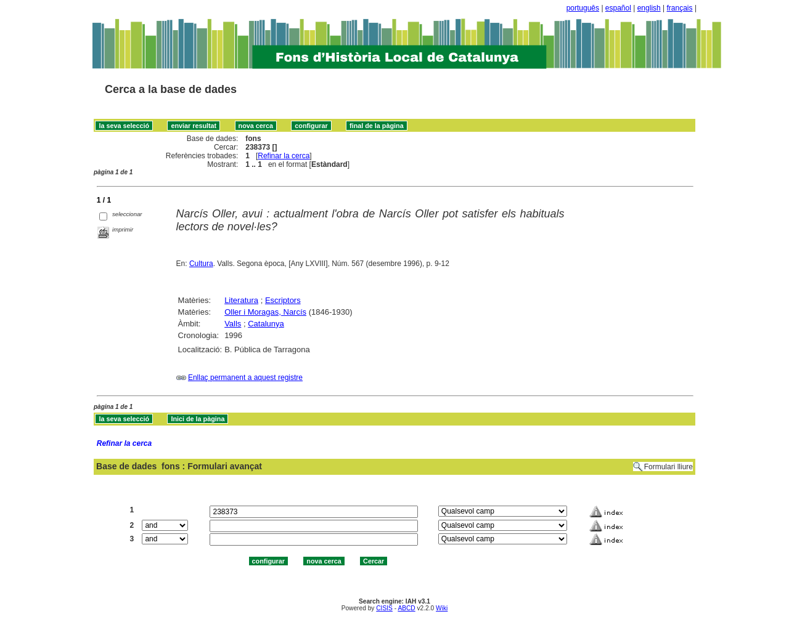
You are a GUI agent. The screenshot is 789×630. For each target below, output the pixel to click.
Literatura (241, 300)
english (649, 8)
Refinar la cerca (283, 155)
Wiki (442, 608)
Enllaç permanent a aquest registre (245, 377)
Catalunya (266, 323)
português (582, 8)
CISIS (384, 608)
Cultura (201, 263)
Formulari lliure (668, 466)
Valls (232, 323)
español (618, 8)
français (680, 8)
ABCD (406, 608)
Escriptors (283, 300)
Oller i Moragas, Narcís (265, 312)
